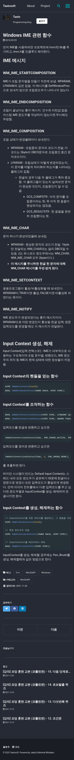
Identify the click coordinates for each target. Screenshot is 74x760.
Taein (16, 17)
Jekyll (33, 752)
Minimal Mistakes (46, 752)
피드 (16, 747)
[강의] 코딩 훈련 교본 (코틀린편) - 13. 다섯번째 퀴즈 (35, 703)
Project (45, 6)
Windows (46, 572)
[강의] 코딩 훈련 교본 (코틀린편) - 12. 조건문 (32, 718)
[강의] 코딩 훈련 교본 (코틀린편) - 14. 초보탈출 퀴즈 (35, 686)
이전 (20, 629)
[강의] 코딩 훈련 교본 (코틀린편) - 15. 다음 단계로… (36, 671)
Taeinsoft (9, 6)
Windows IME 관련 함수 (27, 35)
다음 (54, 629)
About (31, 6)
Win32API (31, 572)
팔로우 (42, 21)
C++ (18, 572)
